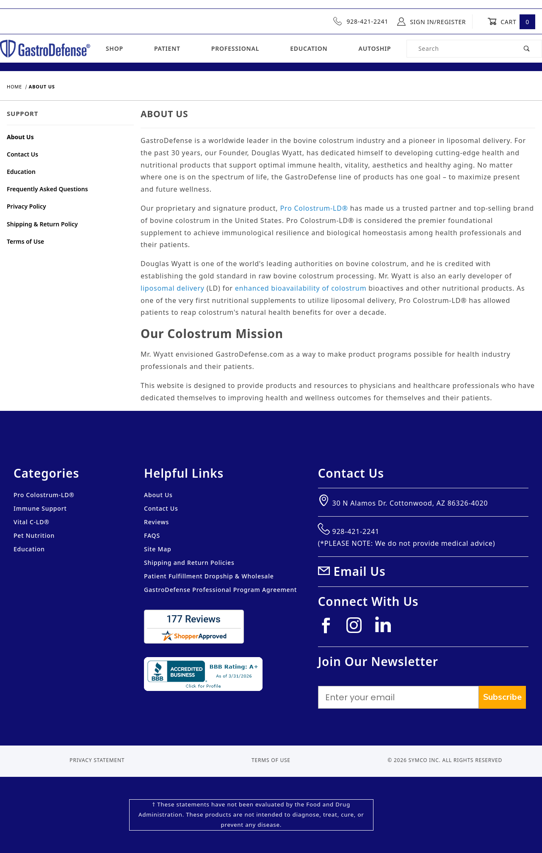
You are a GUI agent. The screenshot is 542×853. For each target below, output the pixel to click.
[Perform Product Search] (527, 48)
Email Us (360, 571)
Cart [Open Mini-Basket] (511, 21)
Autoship (374, 48)
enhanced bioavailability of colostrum (301, 288)
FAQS (152, 535)
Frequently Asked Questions (47, 189)
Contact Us (22, 154)
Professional (235, 48)
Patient (167, 48)
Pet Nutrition (34, 535)
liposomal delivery (173, 288)
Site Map (157, 549)
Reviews (156, 522)
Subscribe (502, 697)
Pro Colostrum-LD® (314, 208)
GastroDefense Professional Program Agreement (220, 590)
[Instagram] (357, 628)
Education (308, 48)
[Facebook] (329, 628)
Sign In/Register (431, 21)
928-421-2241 (360, 21)
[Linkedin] (386, 628)
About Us (20, 137)
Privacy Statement (96, 760)
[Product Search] (459, 48)
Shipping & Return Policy (42, 224)
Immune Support (40, 508)
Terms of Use (25, 241)
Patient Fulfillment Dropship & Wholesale (209, 576)
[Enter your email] (398, 697)
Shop (114, 48)
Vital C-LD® (32, 522)
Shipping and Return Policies (189, 563)
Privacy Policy (26, 206)
